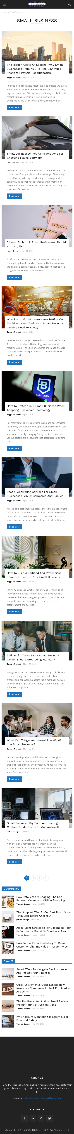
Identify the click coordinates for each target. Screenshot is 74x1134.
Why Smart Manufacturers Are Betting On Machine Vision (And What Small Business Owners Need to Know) (35, 323)
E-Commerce (11, 888)
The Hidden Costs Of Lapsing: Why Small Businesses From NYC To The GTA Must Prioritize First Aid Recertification (35, 68)
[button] (69, 4)
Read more (14, 107)
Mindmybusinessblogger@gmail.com (43, 1097)
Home (4, 12)
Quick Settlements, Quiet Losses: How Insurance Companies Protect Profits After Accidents (43, 988)
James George (13, 162)
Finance (8, 961)
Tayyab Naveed (14, 77)
